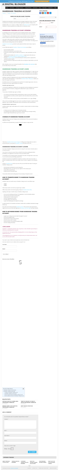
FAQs (40, 7)
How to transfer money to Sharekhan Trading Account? (14, 394)
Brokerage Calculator (20, 7)
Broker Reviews (53, 468)
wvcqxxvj (3, 13)
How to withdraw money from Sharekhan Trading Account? (14, 395)
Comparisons (51, 7)
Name (52, 22)
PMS (55, 7)
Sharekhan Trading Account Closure (11, 393)
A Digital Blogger (14, 4)
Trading (8, 13)
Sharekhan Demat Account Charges (13, 141)
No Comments (13, 13)
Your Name (4, 244)
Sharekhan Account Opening (7, 43)
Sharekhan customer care (19, 55)
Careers (29, 468)
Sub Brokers (12, 7)
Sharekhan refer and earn (29, 64)
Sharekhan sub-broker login (26, 208)
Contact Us (34, 468)
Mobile (4, 248)
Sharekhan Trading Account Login (9, 391)
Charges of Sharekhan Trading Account (11, 392)
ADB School (35, 7)
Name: (5, 430)
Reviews (7, 7)
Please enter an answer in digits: (10, 445)
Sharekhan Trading (19, 143)
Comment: (6, 419)
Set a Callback (5, 254)
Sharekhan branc (9, 163)
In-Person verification (11, 57)
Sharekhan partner (19, 206)
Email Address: (7, 435)
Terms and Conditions (43, 468)
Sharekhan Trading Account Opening (19, 47)
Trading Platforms (28, 7)
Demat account (26, 24)
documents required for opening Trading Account (17, 56)
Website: (5, 440)
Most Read (45, 7)
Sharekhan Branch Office (27, 189)
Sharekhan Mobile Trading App (27, 78)
